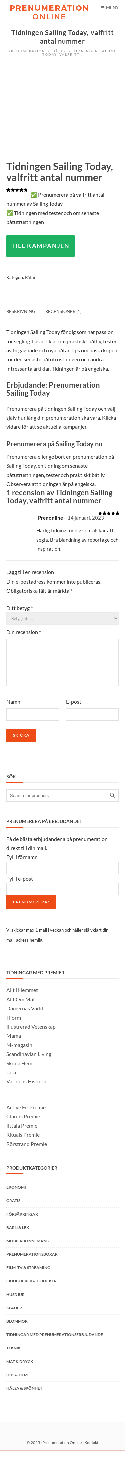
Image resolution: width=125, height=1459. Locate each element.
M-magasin (19, 1053)
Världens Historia (26, 1089)
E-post (73, 709)
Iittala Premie (21, 1133)
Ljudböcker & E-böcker (31, 1288)
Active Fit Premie (26, 1115)
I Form (13, 1025)
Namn (13, 709)
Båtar (30, 277)
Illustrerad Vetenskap (31, 1034)
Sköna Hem (19, 1071)
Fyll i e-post (19, 886)
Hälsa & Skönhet (24, 1396)
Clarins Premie (23, 1124)
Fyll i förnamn (22, 865)
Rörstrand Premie (26, 1152)
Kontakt (91, 1450)
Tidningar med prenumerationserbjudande (54, 1342)
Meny (110, 7)
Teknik (13, 1355)
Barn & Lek (17, 1235)
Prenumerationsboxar (32, 1262)
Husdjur (15, 1302)
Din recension (23, 632)
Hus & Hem (17, 1382)
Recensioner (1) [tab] (63, 311)
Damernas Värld (24, 1016)
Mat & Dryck (19, 1369)
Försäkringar (22, 1222)
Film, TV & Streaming (28, 1275)
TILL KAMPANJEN (40, 245)
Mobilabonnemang (27, 1248)
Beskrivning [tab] (20, 311)
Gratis (13, 1208)
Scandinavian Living (28, 1062)
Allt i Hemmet (22, 998)
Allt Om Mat (20, 1007)
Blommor (17, 1329)
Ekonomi (16, 1195)
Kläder (14, 1315)
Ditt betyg (19, 608)
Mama (13, 1043)
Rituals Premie (23, 1142)
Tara (11, 1080)
